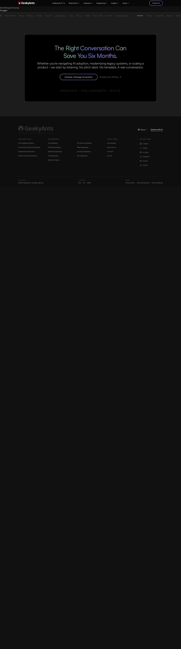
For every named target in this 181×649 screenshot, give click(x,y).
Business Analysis (53, 160)
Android (111, 16)
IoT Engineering (53, 156)
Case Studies (111, 143)
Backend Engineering (55, 151)
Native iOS (99, 16)
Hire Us (109, 156)
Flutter (41, 16)
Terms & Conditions (143, 183)
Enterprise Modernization (26, 151)
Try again (3, 10)
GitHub (144, 165)
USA (79, 183)
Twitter (143, 148)
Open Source (111, 147)
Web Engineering (82, 147)
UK (84, 183)
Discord (144, 161)
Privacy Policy (130, 183)
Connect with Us (157, 129)
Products (110, 151)
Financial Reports (157, 183)
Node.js (172, 16)
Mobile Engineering (54, 147)
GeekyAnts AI (58, 3)
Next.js (33, 16)
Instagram (144, 157)
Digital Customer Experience (27, 156)
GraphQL (162, 16)
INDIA (89, 183)
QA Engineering (82, 156)
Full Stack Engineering (84, 143)
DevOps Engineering (84, 151)
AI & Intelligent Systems (26, 143)
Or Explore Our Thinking (110, 77)
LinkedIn (144, 144)
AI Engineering (53, 143)
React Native (12, 16)
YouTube (144, 152)
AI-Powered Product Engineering (29, 147)
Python (152, 16)
